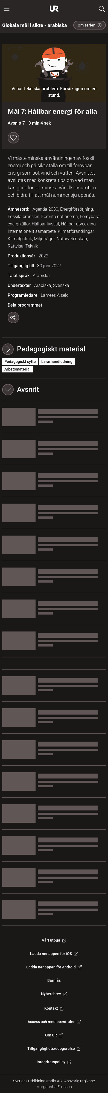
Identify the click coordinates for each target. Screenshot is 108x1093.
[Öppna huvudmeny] (6, 8)
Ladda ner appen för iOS (54, 953)
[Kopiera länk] (13, 317)
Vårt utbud (54, 940)
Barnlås (54, 980)
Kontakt (54, 1008)
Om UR (54, 1035)
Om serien (89, 25)
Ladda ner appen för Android (54, 967)
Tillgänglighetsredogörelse (54, 1048)
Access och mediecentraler (54, 1021)
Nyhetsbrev (54, 994)
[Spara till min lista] (13, 137)
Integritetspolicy (54, 1062)
